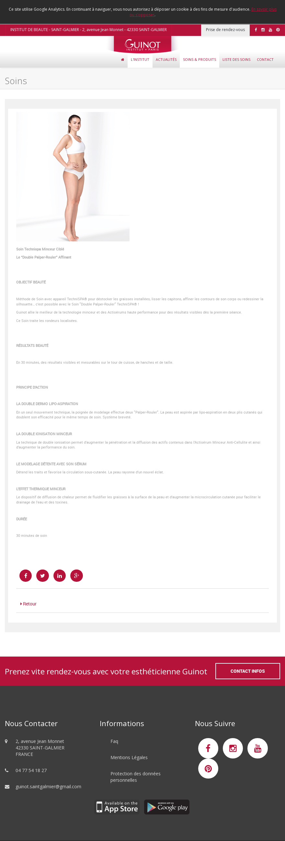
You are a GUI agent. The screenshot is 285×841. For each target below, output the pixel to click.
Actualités (166, 59)
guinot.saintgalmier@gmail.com (48, 786)
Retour (28, 604)
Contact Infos (248, 671)
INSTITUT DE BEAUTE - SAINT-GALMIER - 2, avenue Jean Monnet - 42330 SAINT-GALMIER (88, 29)
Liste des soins (236, 59)
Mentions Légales (129, 757)
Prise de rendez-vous (225, 29)
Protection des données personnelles (135, 776)
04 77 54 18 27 (31, 770)
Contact (265, 59)
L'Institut (140, 59)
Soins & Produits (199, 59)
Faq (114, 741)
